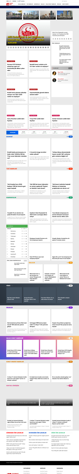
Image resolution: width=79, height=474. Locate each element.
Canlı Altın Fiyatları (44, 471)
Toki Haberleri (29, 4)
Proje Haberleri (11, 115)
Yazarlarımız (59, 473)
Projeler (59, 4)
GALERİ (8, 1)
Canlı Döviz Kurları (43, 473)
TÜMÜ (25, 260)
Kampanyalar (37, 4)
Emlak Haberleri (21, 4)
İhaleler (43, 4)
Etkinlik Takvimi (60, 471)
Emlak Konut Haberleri (51, 4)
